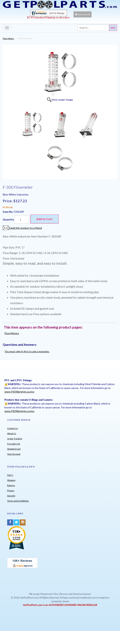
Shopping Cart (14, 448)
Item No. (8, 211)
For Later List (13, 443)
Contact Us (12, 428)
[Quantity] (22, 219)
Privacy (10, 490)
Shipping (11, 480)
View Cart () (82, 14)
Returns (11, 485)
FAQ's (10, 475)
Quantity (8, 219)
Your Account (13, 454)
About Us (11, 433)
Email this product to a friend (25, 227)
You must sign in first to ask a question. (27, 351)
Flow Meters (8, 38)
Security (11, 495)
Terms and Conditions (18, 500)
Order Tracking (14, 438)
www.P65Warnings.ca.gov (19, 391)
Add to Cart (44, 219)
